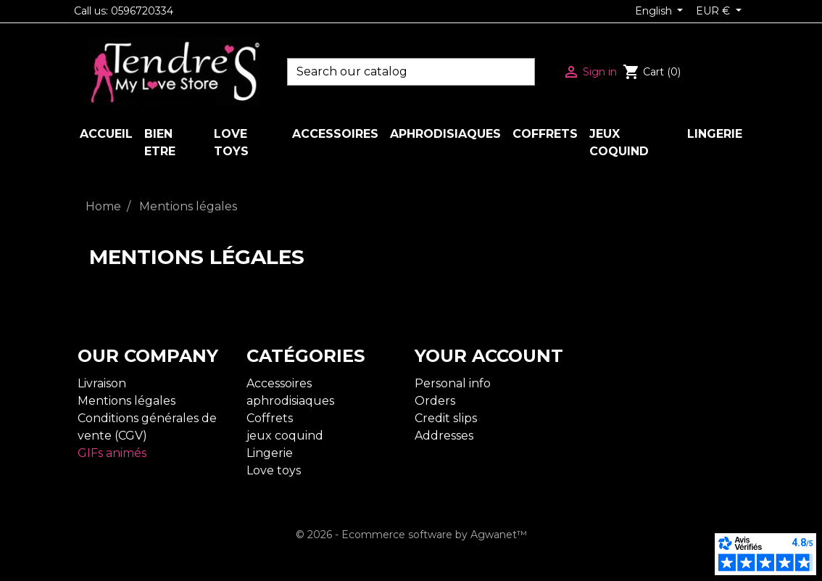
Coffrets (269, 418)
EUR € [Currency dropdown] (714, 10)
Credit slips (446, 418)
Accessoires (279, 383)
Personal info (453, 383)
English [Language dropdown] (655, 10)
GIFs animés (112, 453)
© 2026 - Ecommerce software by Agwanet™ (411, 534)
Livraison (102, 383)
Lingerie (269, 453)
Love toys (273, 470)
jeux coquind (284, 435)
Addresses (444, 435)
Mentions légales (126, 401)
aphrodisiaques (290, 401)
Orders (435, 401)
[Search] (411, 72)
